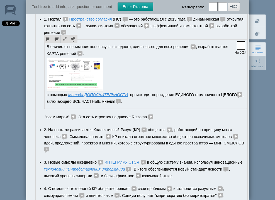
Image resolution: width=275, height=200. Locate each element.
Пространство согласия (90, 19)
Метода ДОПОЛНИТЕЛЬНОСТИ (98, 94)
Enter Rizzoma (135, 6)
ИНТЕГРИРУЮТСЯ (121, 162)
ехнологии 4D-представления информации (85, 169)
